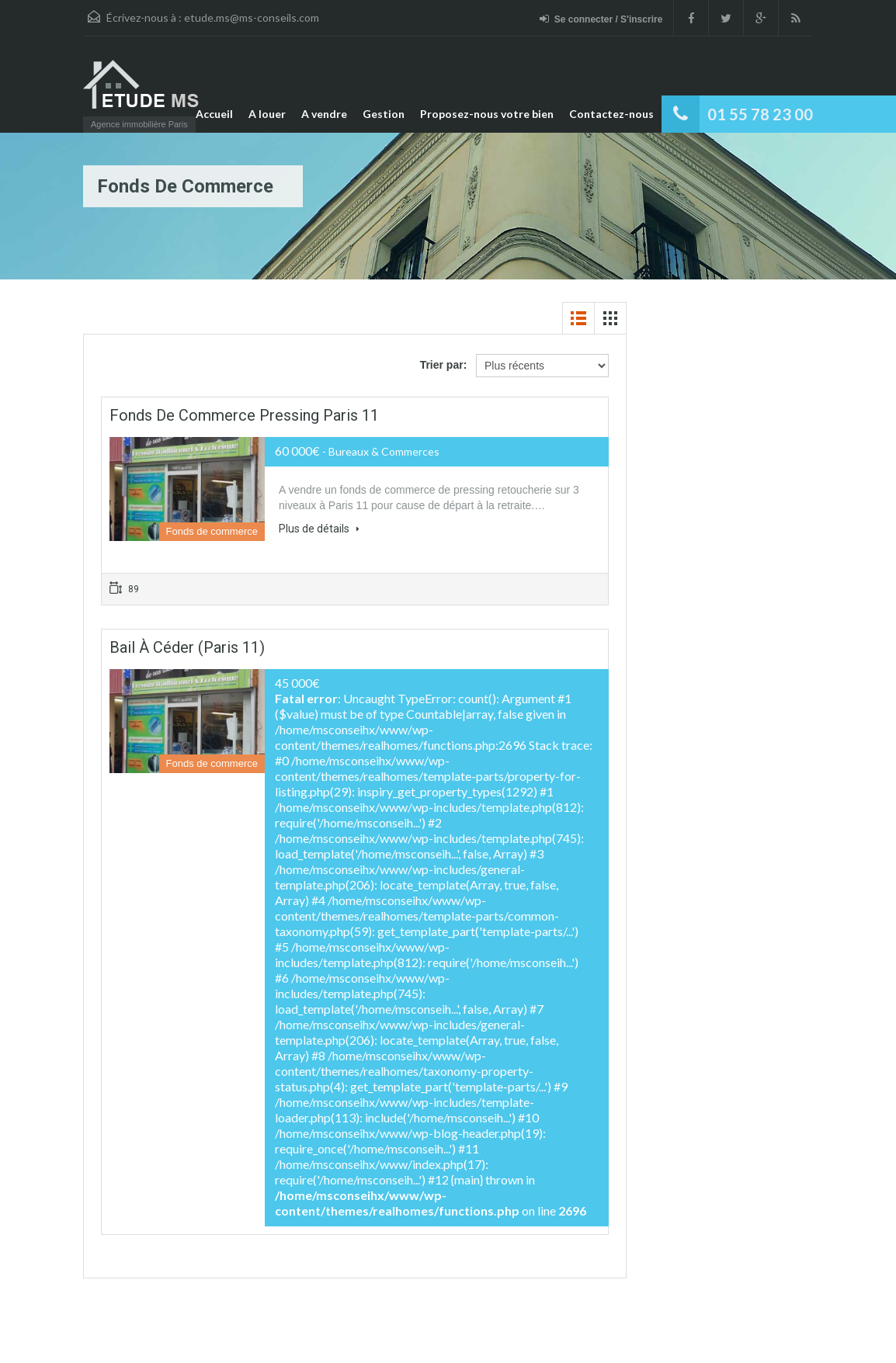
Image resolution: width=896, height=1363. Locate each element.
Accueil (214, 113)
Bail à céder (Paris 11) (187, 647)
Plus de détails (319, 528)
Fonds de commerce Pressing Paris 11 (244, 415)
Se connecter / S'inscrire (601, 19)
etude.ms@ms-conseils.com (251, 17)
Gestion (384, 113)
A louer (267, 113)
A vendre (324, 113)
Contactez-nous (611, 113)
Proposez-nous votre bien (487, 113)
